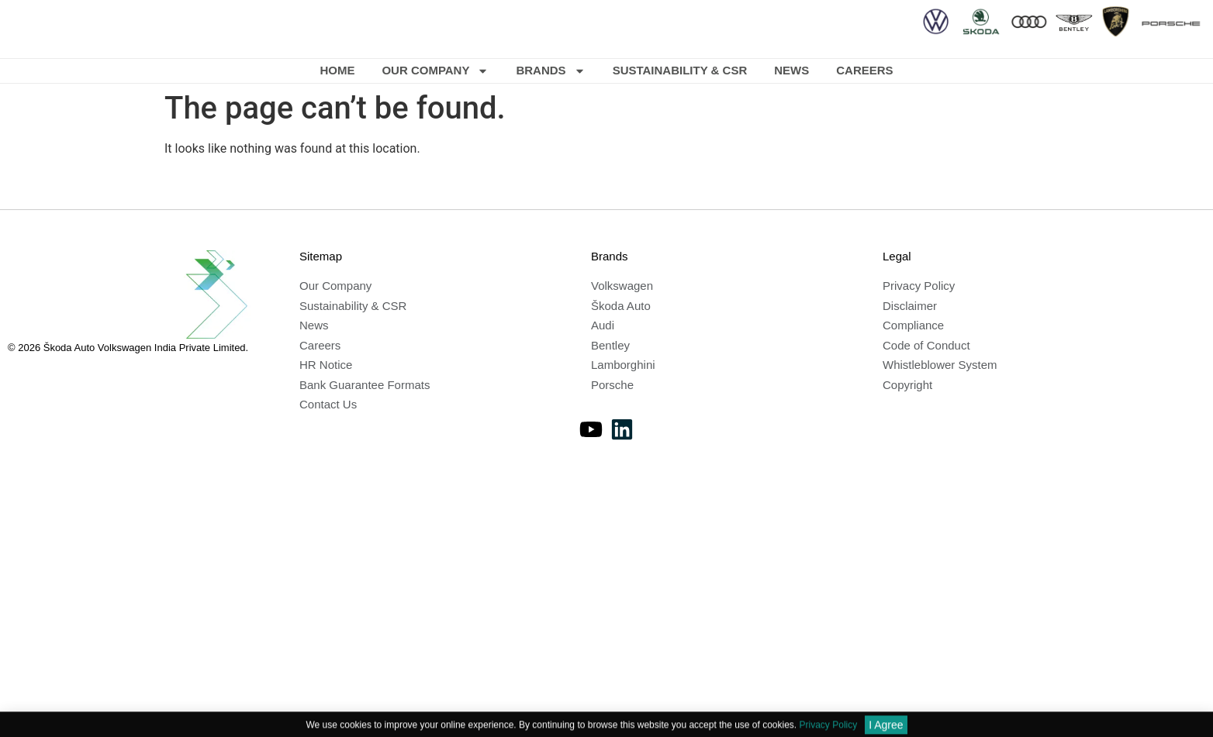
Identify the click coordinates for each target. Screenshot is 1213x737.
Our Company (435, 71)
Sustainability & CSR (680, 70)
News (791, 70)
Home (337, 70)
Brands (550, 71)
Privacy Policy (829, 730)
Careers (864, 70)
